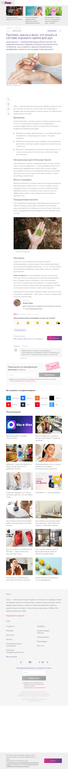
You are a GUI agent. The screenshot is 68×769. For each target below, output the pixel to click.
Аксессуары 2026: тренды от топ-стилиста (14, 18)
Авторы (9, 639)
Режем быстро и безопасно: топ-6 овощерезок (46, 579)
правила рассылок (31, 381)
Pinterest (41, 404)
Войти (62, 2)
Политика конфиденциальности (15, 651)
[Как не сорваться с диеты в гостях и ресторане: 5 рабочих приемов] (48, 425)
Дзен (25, 404)
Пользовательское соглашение (14, 645)
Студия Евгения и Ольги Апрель (38, 699)
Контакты (10, 635)
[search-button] (58, 3)
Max (53, 404)
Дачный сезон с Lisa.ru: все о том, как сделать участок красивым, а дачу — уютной (52, 20)
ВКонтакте (27, 398)
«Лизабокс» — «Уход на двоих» (48, 492)
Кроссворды (42, 641)
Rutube (54, 398)
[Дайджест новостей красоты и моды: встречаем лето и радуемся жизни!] (19, 453)
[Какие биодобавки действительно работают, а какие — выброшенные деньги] (34, 11)
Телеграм (12, 398)
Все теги (40, 646)
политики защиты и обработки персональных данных (22, 765)
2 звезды (50, 31)
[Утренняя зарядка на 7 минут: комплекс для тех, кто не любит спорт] (19, 481)
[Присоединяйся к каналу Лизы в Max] (19, 425)
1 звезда (48, 31)
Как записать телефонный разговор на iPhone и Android (18, 579)
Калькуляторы (43, 637)
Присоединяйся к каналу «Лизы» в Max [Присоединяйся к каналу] (16, 437)
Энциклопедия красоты (43, 632)
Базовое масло (20, 330)
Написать (55, 338)
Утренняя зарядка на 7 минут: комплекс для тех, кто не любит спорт (19, 494)
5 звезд (56, 31)
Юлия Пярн (28, 303)
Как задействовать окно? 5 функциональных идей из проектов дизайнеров (46, 551)
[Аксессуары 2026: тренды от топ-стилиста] (14, 11)
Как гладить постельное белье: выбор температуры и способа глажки (19, 523)
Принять (53, 761)
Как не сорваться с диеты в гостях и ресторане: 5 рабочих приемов (48, 438)
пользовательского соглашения (48, 379)
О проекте (10, 626)
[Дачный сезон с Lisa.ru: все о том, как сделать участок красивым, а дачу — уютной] (53, 11)
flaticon (38, 701)
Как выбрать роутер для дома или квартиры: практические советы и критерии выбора (47, 523)
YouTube (12, 404)
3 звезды (52, 31)
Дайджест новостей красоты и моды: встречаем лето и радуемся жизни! (19, 466)
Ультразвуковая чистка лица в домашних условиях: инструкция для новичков (48, 466)
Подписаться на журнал (15, 616)
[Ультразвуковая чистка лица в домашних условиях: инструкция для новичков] (48, 453)
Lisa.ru (8, 31)
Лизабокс (41, 626)
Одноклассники (41, 398)
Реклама (9, 631)
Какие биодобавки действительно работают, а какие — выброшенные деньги (33, 20)
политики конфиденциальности (18, 381)
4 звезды (54, 31)
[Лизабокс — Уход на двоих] (48, 481)
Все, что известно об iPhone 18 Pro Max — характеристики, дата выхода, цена (19, 551)
